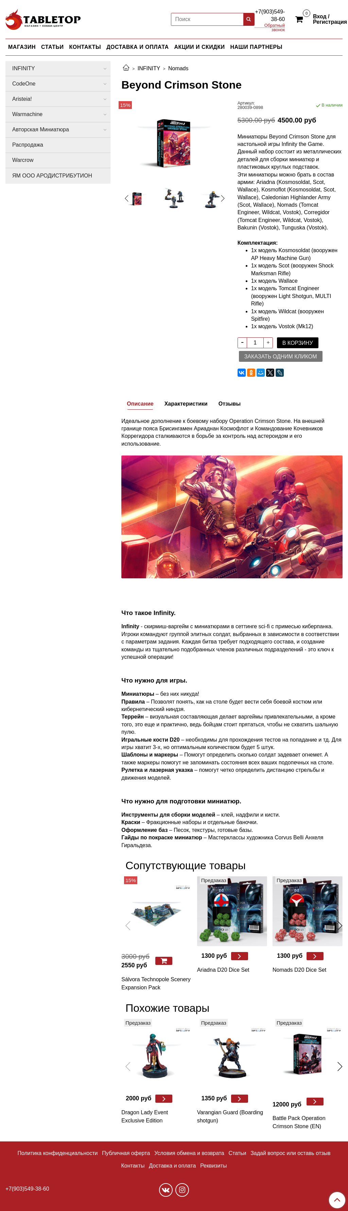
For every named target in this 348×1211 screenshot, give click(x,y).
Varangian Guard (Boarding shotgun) (230, 1116)
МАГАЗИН (22, 47)
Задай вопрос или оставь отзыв (290, 1153)
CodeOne (24, 84)
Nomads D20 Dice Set (299, 970)
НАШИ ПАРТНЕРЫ (256, 47)
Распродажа (27, 145)
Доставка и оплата (172, 1166)
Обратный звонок (274, 25)
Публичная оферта (126, 1153)
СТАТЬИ (52, 47)
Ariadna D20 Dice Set (223, 970)
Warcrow (23, 160)
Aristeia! (22, 99)
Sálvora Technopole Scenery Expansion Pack (155, 983)
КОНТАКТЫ (85, 47)
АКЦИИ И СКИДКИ (199, 47)
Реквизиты (213, 1166)
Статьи (237, 1153)
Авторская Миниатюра (40, 129)
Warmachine (27, 114)
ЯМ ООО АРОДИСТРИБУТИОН (52, 176)
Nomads (178, 68)
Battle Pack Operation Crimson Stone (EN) (299, 1122)
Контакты (132, 1166)
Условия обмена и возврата (189, 1153)
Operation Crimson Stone (260, 421)
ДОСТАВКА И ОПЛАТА (137, 47)
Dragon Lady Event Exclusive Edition (144, 1116)
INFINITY (149, 68)
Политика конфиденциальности (57, 1153)
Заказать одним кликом (280, 356)
